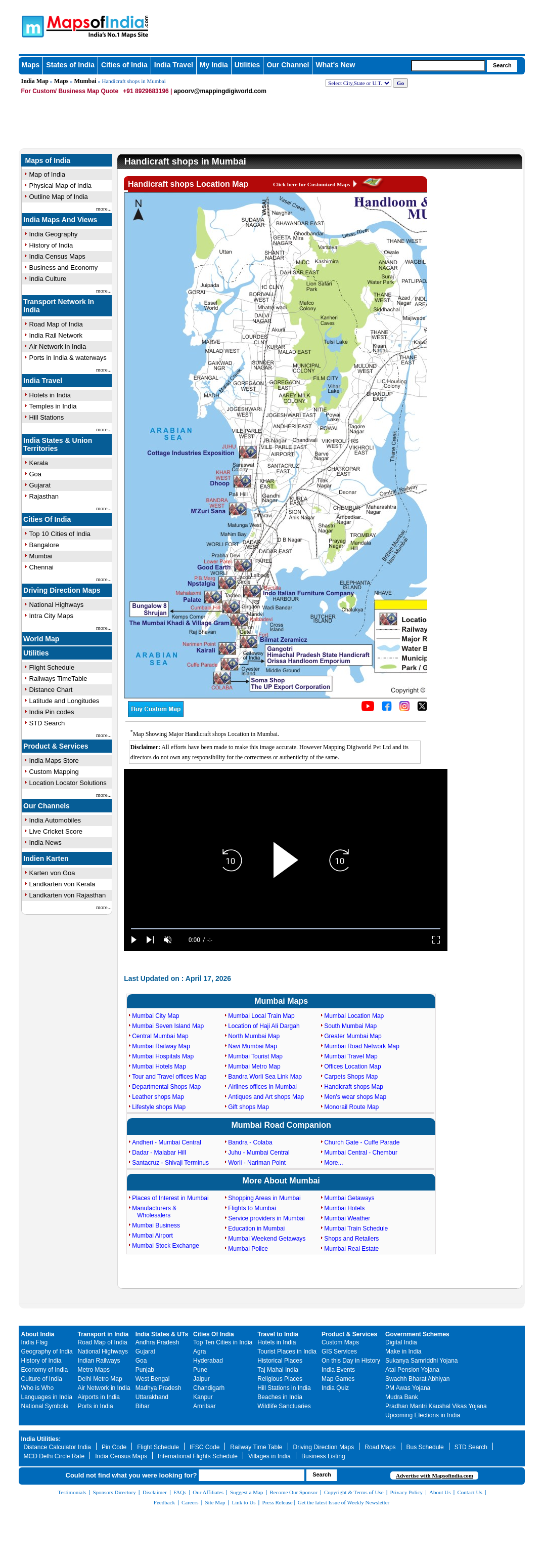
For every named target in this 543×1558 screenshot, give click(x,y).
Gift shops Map (248, 1107)
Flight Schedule (52, 667)
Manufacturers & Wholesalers (154, 1212)
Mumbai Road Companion (281, 1125)
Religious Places (279, 1378)
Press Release (277, 1502)
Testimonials (72, 1492)
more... (104, 209)
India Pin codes (51, 712)
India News (45, 842)
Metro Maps (94, 1369)
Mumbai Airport (152, 1235)
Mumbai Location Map (354, 1015)
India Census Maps (121, 1456)
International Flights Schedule (198, 1456)
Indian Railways (99, 1360)
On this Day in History (351, 1360)
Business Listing (323, 1456)
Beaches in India (279, 1397)
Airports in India (99, 1397)
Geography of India (47, 1351)
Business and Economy (63, 267)
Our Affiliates (208, 1492)
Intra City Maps (51, 616)
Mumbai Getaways (349, 1198)
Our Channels (46, 806)
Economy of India (44, 1369)
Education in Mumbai (256, 1228)
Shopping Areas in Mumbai (264, 1198)
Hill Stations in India (283, 1387)
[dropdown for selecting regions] (358, 83)
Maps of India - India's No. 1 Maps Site (68, 21)
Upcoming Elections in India (422, 1415)
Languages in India (46, 1397)
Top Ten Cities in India (222, 1342)
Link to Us (244, 1502)
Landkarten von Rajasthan (67, 895)
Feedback (164, 1502)
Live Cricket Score (55, 831)
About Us (439, 1492)
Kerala (39, 463)
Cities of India (124, 65)
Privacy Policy (406, 1492)
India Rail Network (56, 335)
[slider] (285, 928)
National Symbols (44, 1406)
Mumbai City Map (155, 1015)
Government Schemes (417, 1334)
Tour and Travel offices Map (169, 1076)
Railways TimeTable (58, 678)
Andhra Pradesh (157, 1342)
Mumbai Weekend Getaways (266, 1238)
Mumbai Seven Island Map (168, 1026)
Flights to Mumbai (252, 1208)
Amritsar (204, 1406)
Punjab (144, 1369)
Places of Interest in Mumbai (170, 1198)
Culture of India (41, 1378)
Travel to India (277, 1334)
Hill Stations (46, 417)
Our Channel (287, 65)
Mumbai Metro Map (254, 1066)
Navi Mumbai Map (252, 1046)
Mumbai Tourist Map (255, 1056)
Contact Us (470, 1492)
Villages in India (269, 1456)
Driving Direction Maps (61, 590)
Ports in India (95, 1406)
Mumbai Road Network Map (361, 1046)
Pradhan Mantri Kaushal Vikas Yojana (436, 1406)
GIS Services (339, 1351)
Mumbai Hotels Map (159, 1066)
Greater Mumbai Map (352, 1036)
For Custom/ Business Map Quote (70, 91)
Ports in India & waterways (68, 357)
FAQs (179, 1492)
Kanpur (203, 1397)
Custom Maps (340, 1342)
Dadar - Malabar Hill (159, 1152)
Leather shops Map (158, 1096)
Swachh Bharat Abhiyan (417, 1378)
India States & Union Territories (57, 444)
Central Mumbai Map (160, 1036)
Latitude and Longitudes (64, 701)
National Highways (56, 604)
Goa (35, 474)
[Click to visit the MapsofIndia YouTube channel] (367, 709)
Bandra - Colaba (250, 1142)
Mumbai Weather (347, 1218)
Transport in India (103, 1334)
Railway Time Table (256, 1447)
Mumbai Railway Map (161, 1046)
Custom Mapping (54, 771)
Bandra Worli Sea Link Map (265, 1076)
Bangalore (44, 545)
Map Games (338, 1378)
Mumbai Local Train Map (261, 1015)
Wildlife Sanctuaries (283, 1406)
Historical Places (279, 1360)
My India (214, 65)
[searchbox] (448, 65)
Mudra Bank (401, 1397)
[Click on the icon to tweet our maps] (422, 709)
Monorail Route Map (351, 1107)
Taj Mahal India (277, 1369)
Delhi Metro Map (100, 1378)
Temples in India (53, 406)
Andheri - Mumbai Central (166, 1142)
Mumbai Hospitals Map (163, 1056)
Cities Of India (47, 519)
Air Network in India (57, 346)
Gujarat (40, 485)
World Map (41, 639)
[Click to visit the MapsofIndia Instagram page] (404, 709)
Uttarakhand (151, 1397)
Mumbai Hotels (344, 1208)
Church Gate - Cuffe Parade (361, 1142)
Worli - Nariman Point (257, 1162)
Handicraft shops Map (353, 1086)
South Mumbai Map (350, 1026)
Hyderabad (208, 1360)
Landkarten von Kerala (62, 884)
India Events (338, 1369)
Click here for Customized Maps (311, 184)
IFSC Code (204, 1447)
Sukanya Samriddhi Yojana (421, 1360)
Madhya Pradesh (158, 1387)
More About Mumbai (281, 1180)
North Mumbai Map (254, 1036)
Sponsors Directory (114, 1492)
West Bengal (152, 1378)
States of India (70, 65)
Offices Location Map (352, 1066)
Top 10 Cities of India (60, 534)
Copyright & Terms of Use (354, 1492)
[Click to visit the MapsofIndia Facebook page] (387, 709)
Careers (190, 1502)
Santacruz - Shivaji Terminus (170, 1162)
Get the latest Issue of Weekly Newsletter (344, 1502)
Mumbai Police (248, 1248)
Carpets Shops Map (351, 1076)
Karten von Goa (52, 873)
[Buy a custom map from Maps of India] (156, 715)
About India (38, 1334)
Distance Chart (51, 689)
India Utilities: (41, 1439)
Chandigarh (208, 1387)
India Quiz (335, 1387)
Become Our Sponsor (293, 1492)
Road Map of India (56, 324)
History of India (41, 1360)
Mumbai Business (156, 1225)
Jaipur (201, 1378)
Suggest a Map (246, 1492)
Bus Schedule (425, 1447)
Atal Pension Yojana (412, 1369)
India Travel (173, 65)
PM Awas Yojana (407, 1387)
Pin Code (114, 1447)
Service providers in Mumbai (266, 1218)
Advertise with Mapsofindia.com (434, 1475)
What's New (335, 65)
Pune (200, 1369)
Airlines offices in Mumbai (262, 1086)
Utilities (247, 65)
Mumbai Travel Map (350, 1056)
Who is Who (37, 1387)
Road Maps (380, 1447)
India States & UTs (161, 1334)
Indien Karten (45, 858)
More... (333, 1162)
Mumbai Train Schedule (356, 1228)
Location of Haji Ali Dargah (263, 1026)
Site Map (215, 1502)
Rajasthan (44, 496)
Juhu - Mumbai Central (258, 1152)
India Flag (34, 1342)
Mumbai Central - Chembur (360, 1152)
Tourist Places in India (286, 1351)
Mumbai (85, 81)
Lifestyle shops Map (159, 1107)
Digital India (401, 1342)
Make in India (403, 1351)
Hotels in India (50, 395)
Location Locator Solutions (68, 783)
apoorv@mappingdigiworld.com (220, 91)
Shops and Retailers (351, 1238)
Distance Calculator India (57, 1447)
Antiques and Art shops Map (266, 1096)
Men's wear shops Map (355, 1096)
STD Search (47, 723)
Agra (199, 1351)
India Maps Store (54, 760)
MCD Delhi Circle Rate (54, 1456)
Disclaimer (155, 1492)
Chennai (41, 567)
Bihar (142, 1406)
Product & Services (55, 746)
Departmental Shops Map (166, 1086)
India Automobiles (55, 820)
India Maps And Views (60, 220)
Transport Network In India (58, 306)
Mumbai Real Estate (351, 1248)
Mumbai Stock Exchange (165, 1245)
